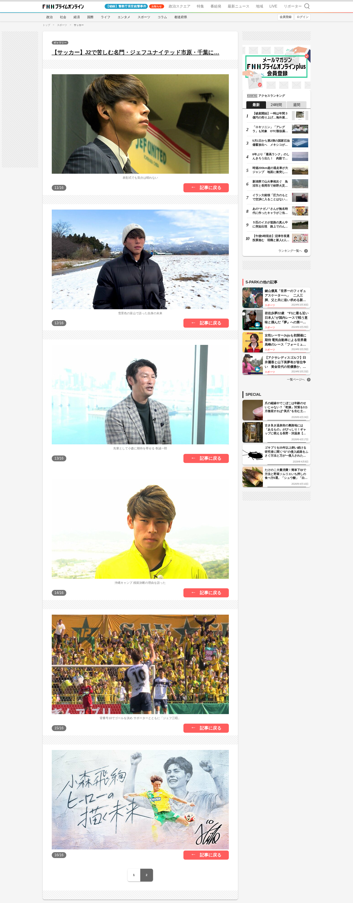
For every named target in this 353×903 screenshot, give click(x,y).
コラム (162, 17)
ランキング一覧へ (290, 250)
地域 (259, 6)
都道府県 (180, 17)
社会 (63, 17)
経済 (77, 17)
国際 (90, 17)
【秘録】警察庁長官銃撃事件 (126, 6)
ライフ (105, 17)
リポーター (293, 6)
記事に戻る (210, 187)
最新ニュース (238, 6)
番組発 (215, 6)
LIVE (273, 6)
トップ (46, 25)
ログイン (303, 17)
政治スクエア (179, 6)
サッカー (79, 25)
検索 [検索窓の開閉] (307, 6)
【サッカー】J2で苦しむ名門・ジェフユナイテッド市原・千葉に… (136, 52)
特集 (200, 6)
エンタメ (124, 17)
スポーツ (144, 17)
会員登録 (285, 17)
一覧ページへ (296, 379)
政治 (49, 17)
